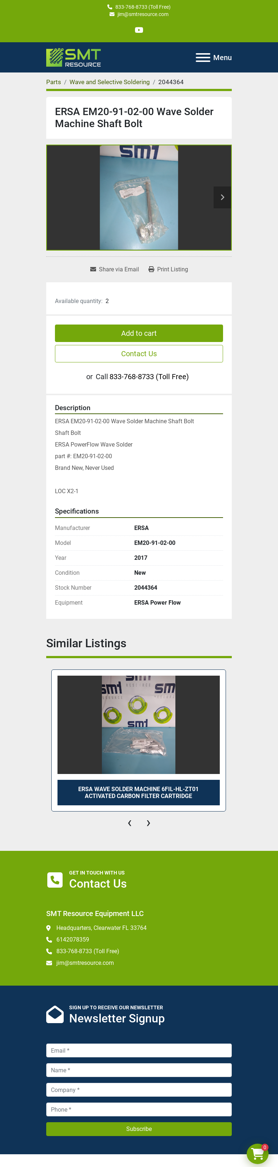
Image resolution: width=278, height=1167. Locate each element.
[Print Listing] (168, 269)
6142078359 (72, 939)
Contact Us (139, 353)
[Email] (139, 1050)
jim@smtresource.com (143, 14)
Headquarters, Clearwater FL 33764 (101, 927)
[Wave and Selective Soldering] (110, 82)
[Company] (139, 1090)
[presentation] (129, 822)
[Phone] (139, 1109)
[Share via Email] (115, 269)
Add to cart (139, 333)
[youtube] (139, 30)
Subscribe (139, 1128)
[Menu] (203, 57)
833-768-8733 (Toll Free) (143, 7)
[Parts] (53, 82)
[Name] (139, 1070)
